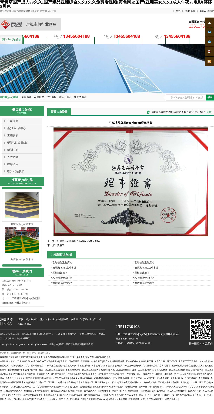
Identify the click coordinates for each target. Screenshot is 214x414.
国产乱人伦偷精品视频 (168, 382)
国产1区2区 (172, 361)
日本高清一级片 (171, 374)
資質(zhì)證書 (196, 112)
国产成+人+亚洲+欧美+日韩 (72, 399)
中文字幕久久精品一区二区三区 (165, 370)
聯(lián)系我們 (205, 11)
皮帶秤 (74, 319)
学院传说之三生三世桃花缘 (57, 378)
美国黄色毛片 (43, 374)
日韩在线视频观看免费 (32, 395)
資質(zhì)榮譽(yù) (106, 40)
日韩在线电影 (191, 378)
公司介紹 (11, 121)
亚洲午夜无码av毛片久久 (131, 382)
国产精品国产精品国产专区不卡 (191, 395)
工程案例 (11, 135)
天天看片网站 (186, 374)
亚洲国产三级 (168, 395)
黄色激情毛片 (177, 378)
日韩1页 (159, 374)
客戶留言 (177, 40)
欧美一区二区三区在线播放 (52, 370)
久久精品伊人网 (51, 395)
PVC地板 (51, 97)
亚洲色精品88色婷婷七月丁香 (140, 361)
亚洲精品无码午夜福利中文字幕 (23, 370)
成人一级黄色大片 (145, 374)
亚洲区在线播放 (128, 374)
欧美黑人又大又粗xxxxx (119, 370)
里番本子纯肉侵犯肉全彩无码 (126, 391)
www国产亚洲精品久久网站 (156, 378)
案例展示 (82, 40)
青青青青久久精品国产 (91, 361)
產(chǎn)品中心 (59, 40)
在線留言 (11, 164)
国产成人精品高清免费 (114, 361)
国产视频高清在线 (35, 378)
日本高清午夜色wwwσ (96, 399)
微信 (176, 11)
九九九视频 (204, 361)
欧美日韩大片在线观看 (108, 374)
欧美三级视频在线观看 (90, 386)
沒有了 (56, 245)
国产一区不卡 (145, 386)
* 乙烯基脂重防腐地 (61, 262)
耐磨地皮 (39, 97)
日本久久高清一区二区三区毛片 (91, 382)
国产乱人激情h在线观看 (71, 395)
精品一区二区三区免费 (150, 395)
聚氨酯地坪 (80, 97)
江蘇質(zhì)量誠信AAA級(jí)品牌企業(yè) (74, 241)
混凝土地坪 (65, 97)
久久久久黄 (160, 361)
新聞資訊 (130, 40)
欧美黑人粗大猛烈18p (177, 386)
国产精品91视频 (148, 391)
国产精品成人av (66, 365)
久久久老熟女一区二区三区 (200, 391)
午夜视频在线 (51, 365)
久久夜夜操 (204, 378)
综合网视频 (134, 399)
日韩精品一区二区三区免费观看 (172, 391)
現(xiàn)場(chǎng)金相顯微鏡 (54, 319)
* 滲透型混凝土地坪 (61, 283)
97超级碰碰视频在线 (103, 378)
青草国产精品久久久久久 (85, 374)
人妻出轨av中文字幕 (118, 399)
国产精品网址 (6, 374)
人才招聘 (153, 40)
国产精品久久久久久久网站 (45, 399)
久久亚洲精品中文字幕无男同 (157, 365)
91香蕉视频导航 (83, 365)
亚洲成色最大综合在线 (182, 365)
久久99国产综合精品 (34, 365)
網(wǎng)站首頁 (11, 39)
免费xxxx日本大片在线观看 (37, 391)
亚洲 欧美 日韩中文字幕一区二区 (196, 370)
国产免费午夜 (104, 391)
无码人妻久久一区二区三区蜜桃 (195, 382)
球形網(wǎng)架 (88, 319)
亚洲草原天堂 (101, 370)
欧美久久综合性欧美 (10, 395)
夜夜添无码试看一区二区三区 (79, 370)
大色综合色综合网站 (65, 382)
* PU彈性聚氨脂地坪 (62, 278)
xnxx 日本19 (112, 382)
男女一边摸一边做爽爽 (131, 365)
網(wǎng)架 (31, 319)
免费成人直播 (150, 382)
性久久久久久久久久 (15, 378)
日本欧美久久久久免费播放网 (105, 365)
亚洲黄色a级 (107, 395)
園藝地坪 (26, 97)
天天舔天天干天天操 (188, 361)
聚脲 (21, 319)
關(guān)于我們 (35, 40)
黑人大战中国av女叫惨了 (19, 399)
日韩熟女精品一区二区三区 (42, 382)
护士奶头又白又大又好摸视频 (45, 361)
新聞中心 (11, 149)
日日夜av (106, 386)
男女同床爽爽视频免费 (25, 374)
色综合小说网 (159, 386)
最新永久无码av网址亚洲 (152, 399)
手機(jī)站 (188, 11)
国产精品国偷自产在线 (61, 374)
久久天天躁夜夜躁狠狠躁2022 (51, 386)
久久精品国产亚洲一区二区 (23, 386)
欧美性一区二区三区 (132, 378)
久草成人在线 (72, 386)
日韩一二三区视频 (140, 370)
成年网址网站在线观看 (82, 378)
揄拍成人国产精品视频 (61, 391)
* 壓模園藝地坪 (59, 272)
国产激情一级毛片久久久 (85, 391)
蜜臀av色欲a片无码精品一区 (124, 386)
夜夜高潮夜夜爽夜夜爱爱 (126, 395)
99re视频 (118, 378)
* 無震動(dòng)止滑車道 (63, 267)
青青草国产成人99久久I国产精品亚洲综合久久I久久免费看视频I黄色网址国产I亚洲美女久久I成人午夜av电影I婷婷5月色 (55, 357)
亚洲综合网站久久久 (13, 391)
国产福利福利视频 (92, 395)
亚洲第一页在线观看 (70, 361)
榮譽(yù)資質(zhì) (16, 142)
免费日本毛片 (171, 399)
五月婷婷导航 (24, 361)
